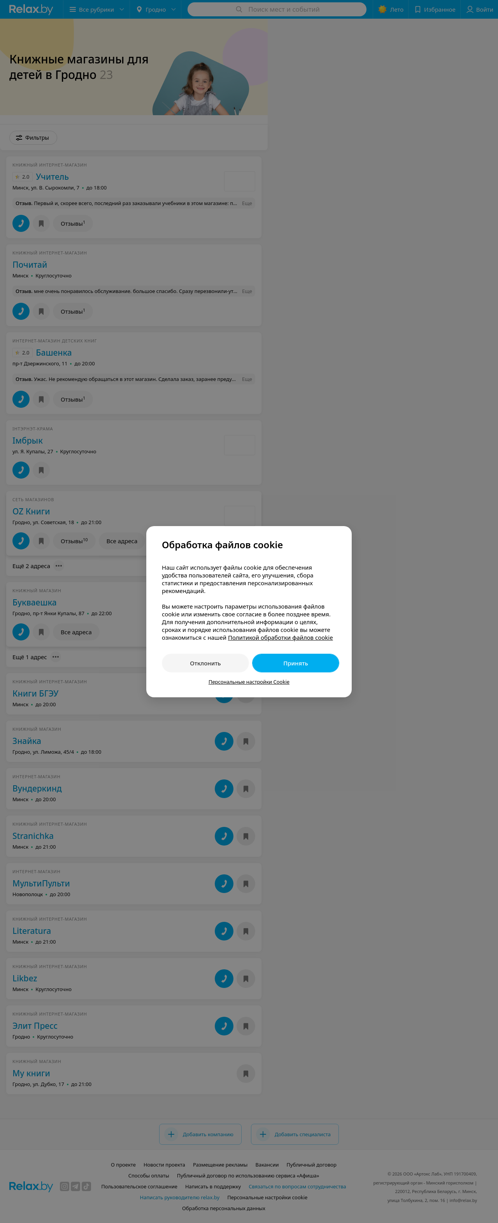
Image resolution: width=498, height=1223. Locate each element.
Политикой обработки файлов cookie (280, 637)
